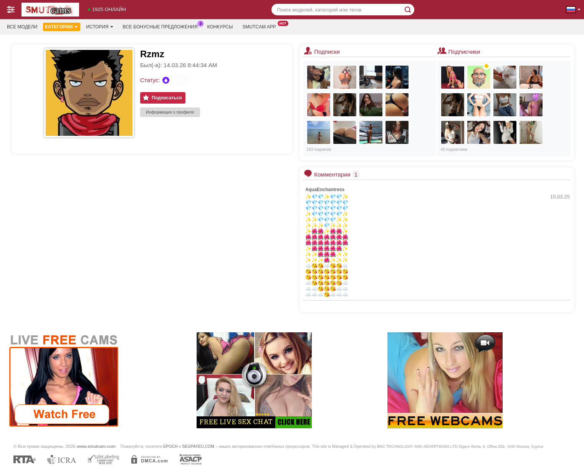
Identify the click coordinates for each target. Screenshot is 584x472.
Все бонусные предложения (162, 26)
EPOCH (170, 446)
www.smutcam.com (96, 446)
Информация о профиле (170, 112)
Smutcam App (261, 26)
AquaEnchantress (324, 189)
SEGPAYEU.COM (198, 446)
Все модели (22, 27)
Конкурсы (220, 27)
